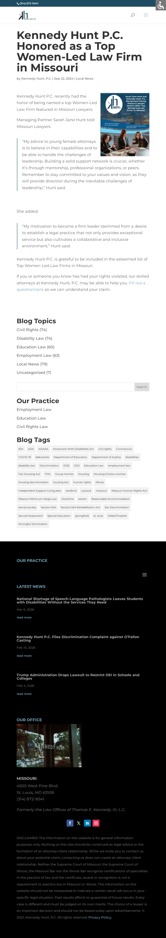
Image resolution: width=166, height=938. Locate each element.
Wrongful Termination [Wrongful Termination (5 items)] (32, 524)
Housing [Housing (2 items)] (83, 474)
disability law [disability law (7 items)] (26, 465)
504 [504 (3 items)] (20, 448)
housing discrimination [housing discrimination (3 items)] (33, 482)
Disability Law (30, 338)
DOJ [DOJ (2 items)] (77, 465)
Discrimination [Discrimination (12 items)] (49, 465)
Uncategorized (31, 372)
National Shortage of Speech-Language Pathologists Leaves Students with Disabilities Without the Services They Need (80, 600)
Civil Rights (27, 329)
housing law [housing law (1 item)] (61, 482)
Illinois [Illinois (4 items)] (100, 482)
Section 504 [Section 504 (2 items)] (48, 507)
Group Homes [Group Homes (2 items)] (64, 474)
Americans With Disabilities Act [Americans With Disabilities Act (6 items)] (73, 448)
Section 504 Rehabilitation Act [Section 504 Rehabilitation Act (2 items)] (80, 507)
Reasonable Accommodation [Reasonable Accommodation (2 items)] (110, 498)
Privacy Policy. (100, 917)
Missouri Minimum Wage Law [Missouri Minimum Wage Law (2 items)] (37, 498)
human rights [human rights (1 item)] (82, 482)
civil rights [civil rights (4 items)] (105, 448)
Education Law (31, 347)
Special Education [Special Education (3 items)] (58, 515)
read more (24, 617)
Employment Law (34, 355)
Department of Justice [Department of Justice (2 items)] (106, 457)
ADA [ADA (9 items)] (31, 448)
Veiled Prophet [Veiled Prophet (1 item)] (117, 515)
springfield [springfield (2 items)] (82, 515)
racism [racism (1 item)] (82, 498)
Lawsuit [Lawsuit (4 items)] (86, 490)
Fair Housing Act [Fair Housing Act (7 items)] (29, 474)
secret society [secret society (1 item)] (27, 507)
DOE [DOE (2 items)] (66, 465)
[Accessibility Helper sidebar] (161, 5)
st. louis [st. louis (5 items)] (98, 515)
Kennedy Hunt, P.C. (36, 78)
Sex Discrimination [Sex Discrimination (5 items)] (117, 507)
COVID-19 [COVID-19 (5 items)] (24, 457)
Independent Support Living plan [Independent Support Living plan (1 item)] (39, 490)
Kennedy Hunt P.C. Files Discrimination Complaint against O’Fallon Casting (78, 638)
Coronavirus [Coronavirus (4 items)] (124, 448)
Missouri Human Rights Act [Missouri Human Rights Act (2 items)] (129, 490)
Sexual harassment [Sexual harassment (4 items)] (30, 515)
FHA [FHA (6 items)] (48, 474)
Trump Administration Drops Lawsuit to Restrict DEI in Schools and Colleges (78, 677)
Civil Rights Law (32, 426)
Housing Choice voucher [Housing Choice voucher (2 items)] (110, 474)
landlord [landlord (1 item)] (71, 490)
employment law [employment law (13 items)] (119, 465)
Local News (84, 78)
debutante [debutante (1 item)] (42, 457)
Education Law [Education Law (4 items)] (94, 465)
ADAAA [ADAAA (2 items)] (43, 448)
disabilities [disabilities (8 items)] (132, 457)
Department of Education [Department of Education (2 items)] (70, 457)
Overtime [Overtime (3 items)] (67, 498)
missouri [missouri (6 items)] (101, 490)
